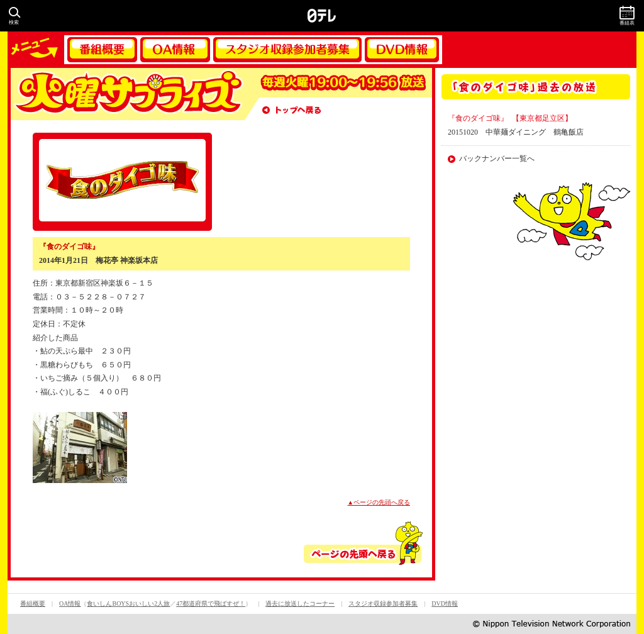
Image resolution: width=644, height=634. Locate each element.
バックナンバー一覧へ (497, 158)
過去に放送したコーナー (300, 603)
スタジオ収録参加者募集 (287, 49)
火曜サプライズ (127, 94)
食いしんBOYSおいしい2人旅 (128, 603)
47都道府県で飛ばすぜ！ (210, 603)
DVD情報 (402, 49)
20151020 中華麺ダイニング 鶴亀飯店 (516, 132)
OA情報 (175, 49)
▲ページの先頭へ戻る (379, 502)
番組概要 (102, 49)
